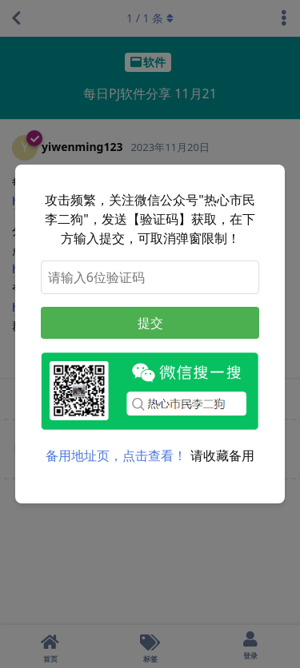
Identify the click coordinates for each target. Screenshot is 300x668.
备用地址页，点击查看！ (116, 455)
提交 (150, 323)
